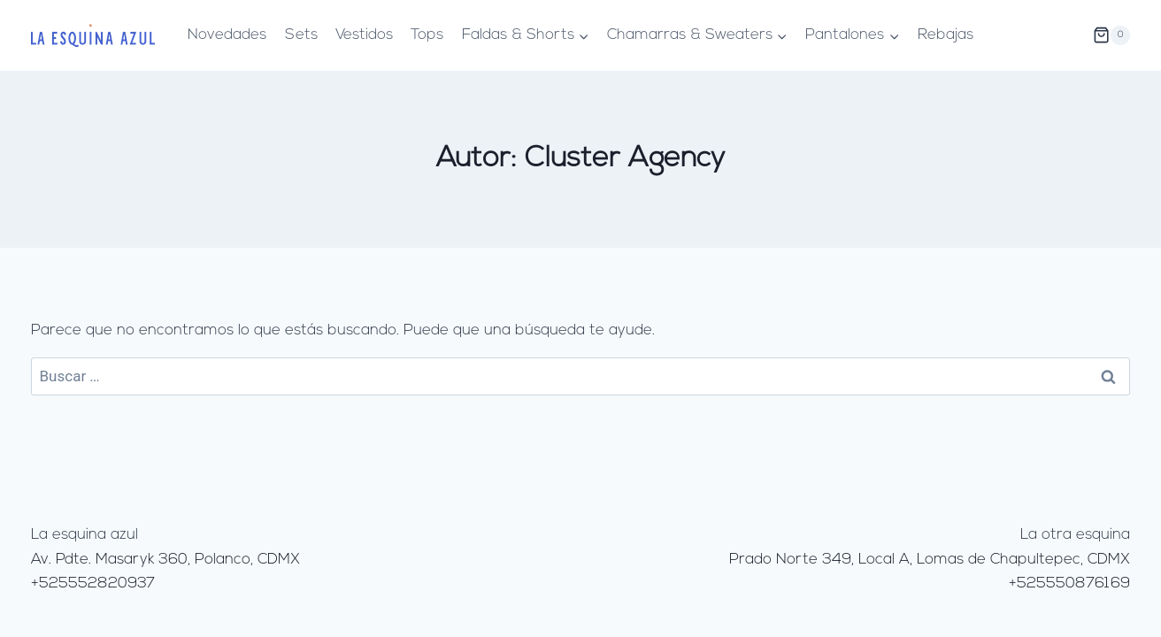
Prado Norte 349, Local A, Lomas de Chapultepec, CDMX (929, 559)
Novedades (227, 34)
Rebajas (945, 34)
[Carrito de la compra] (1111, 35)
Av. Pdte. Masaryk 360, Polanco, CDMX (165, 559)
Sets (301, 34)
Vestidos (364, 34)
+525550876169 (1069, 583)
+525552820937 (93, 583)
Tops (427, 34)
